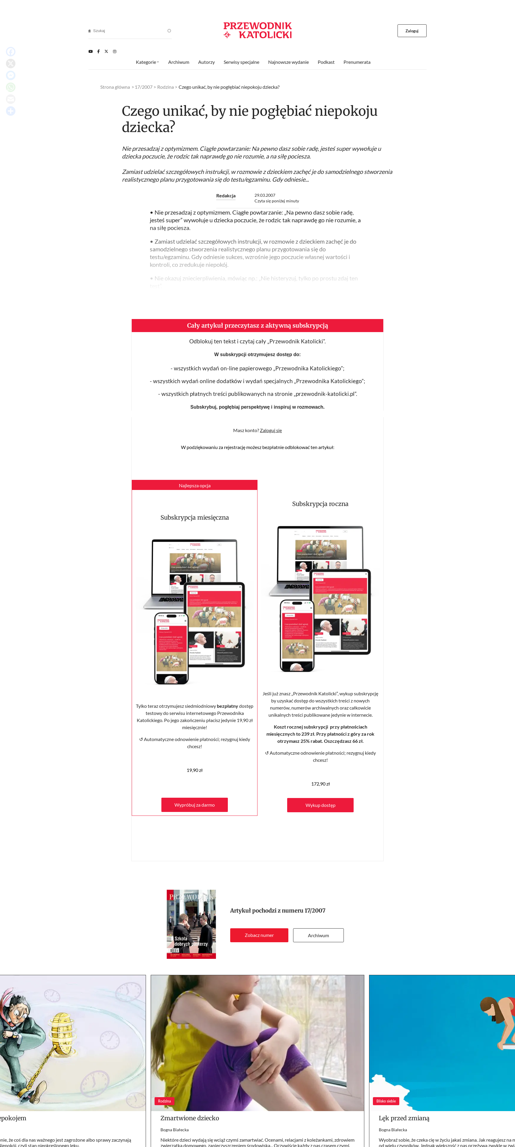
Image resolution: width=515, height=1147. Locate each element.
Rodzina (165, 87)
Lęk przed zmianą (404, 1118)
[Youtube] (90, 51)
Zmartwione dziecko (189, 1118)
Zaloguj (412, 30)
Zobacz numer (259, 935)
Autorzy (206, 62)
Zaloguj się (271, 430)
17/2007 (315, 910)
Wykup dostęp (321, 805)
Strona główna (115, 87)
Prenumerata (357, 62)
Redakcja (226, 195)
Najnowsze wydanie (288, 62)
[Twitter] (106, 51)
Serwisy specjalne (241, 62)
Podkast (326, 62)
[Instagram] (114, 51)
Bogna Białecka (174, 1129)
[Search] (89, 30)
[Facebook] (98, 51)
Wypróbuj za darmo (194, 804)
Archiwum (318, 935)
